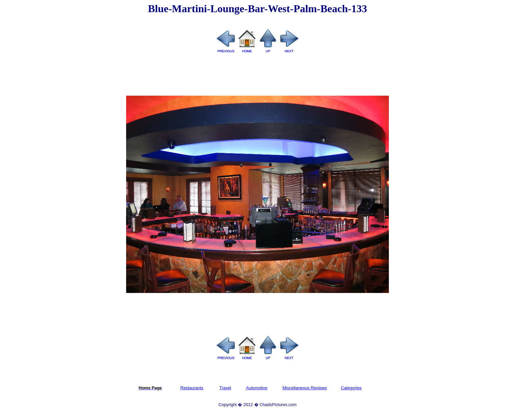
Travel (225, 387)
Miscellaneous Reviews (304, 387)
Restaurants (191, 387)
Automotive (256, 387)
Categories (351, 387)
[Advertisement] (257, 75)
